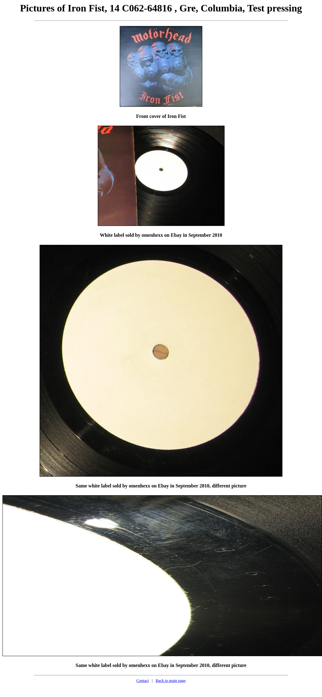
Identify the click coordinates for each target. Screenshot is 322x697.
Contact (142, 680)
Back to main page (171, 680)
